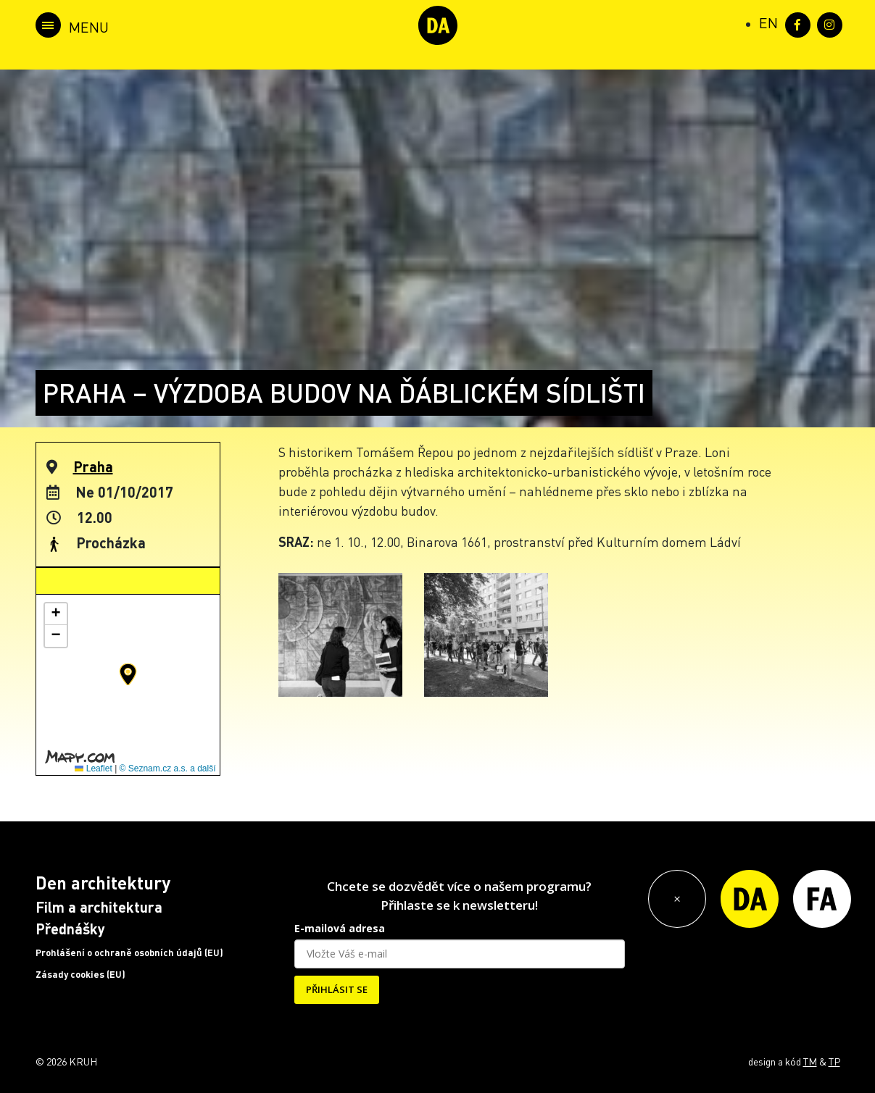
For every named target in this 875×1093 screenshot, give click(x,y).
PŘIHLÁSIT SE (337, 989)
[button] (128, 674)
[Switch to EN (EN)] (768, 22)
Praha (93, 466)
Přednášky (70, 928)
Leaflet (93, 768)
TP (834, 1061)
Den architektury (103, 882)
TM (810, 1061)
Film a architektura (99, 906)
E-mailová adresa (339, 928)
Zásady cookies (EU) (80, 974)
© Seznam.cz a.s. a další (168, 768)
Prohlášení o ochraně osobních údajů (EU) (129, 952)
